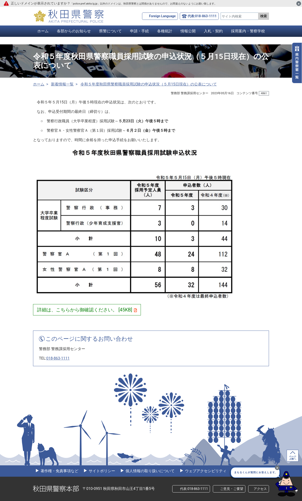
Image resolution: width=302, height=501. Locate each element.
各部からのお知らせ (74, 31)
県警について (110, 31)
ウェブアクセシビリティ (205, 471)
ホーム (43, 31)
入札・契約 (213, 31)
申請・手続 (139, 31)
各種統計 (164, 31)
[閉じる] (298, 3)
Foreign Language (162, 16)
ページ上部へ (292, 457)
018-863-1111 (58, 358)
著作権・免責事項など (59, 471)
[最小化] (277, 467)
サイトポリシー (101, 471)
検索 (263, 16)
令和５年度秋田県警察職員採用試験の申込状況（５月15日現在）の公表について (148, 84)
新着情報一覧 (62, 84)
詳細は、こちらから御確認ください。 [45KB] (87, 310)
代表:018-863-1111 (202, 16)
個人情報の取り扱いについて (150, 471)
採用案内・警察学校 (248, 31)
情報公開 (188, 31)
